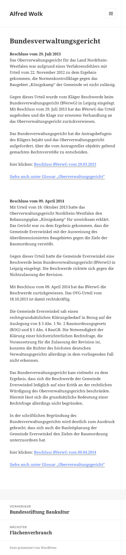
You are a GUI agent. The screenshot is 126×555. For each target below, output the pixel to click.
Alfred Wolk (26, 13)
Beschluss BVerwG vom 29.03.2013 (65, 164)
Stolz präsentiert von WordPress (33, 548)
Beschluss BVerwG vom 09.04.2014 (65, 452)
